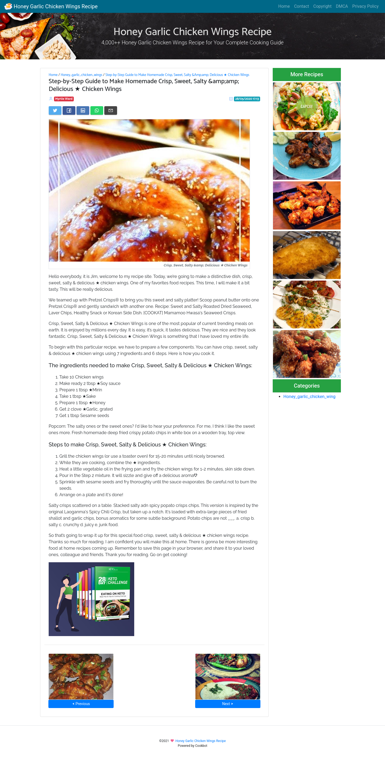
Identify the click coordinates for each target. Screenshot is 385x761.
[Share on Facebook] (69, 110)
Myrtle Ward (64, 98)
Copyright (322, 6)
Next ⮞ (227, 704)
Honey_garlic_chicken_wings (81, 75)
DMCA (342, 6)
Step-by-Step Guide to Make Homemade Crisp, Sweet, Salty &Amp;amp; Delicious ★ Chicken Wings (177, 75)
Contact (301, 6)
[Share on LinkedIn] (82, 110)
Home (284, 6)
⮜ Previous (81, 704)
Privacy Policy (365, 6)
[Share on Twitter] (55, 110)
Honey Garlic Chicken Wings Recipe (51, 6)
